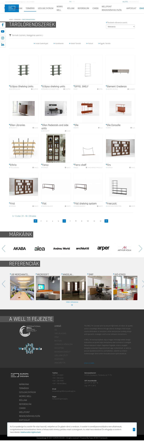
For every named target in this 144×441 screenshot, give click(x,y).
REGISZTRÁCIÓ (134, 2)
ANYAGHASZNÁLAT (62, 352)
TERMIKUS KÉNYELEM (63, 344)
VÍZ (55, 330)
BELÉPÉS (125, 2)
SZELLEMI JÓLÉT (61, 355)
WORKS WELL (60, 8)
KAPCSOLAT (131, 8)
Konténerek (59, 43)
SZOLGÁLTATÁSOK (45, 8)
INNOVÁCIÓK (59, 362)
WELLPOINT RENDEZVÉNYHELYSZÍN (111, 8)
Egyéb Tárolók (104, 43)
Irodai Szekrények (41, 43)
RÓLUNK (70, 8)
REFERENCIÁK (83, 8)
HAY (75, 89)
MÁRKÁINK (17, 8)
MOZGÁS (58, 340)
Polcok (89, 43)
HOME (11, 20)
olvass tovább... (89, 363)
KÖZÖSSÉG (59, 359)
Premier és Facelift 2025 (50, 89)
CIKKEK (95, 8)
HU (70, 1)
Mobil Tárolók (75, 43)
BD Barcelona (14, 89)
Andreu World (112, 89)
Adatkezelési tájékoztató (20, 429)
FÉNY (56, 337)
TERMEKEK (17, 20)
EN (74, 1)
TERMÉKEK (30, 8)
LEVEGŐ (57, 326)
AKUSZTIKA (59, 348)
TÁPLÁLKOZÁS (60, 333)
